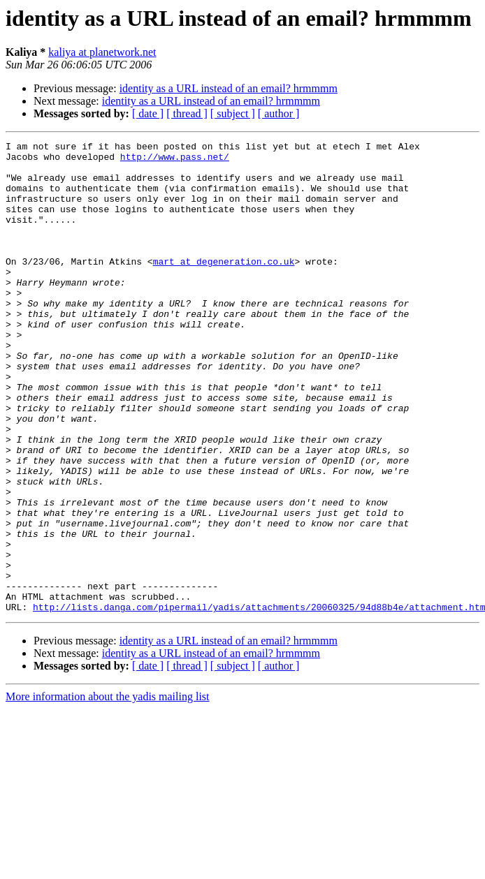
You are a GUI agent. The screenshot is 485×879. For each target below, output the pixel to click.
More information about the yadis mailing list (108, 791)
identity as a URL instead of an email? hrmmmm (229, 88)
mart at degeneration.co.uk (224, 286)
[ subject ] (232, 113)
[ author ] (279, 113)
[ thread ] (187, 113)
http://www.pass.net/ (174, 160)
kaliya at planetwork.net (102, 52)
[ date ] (148, 113)
